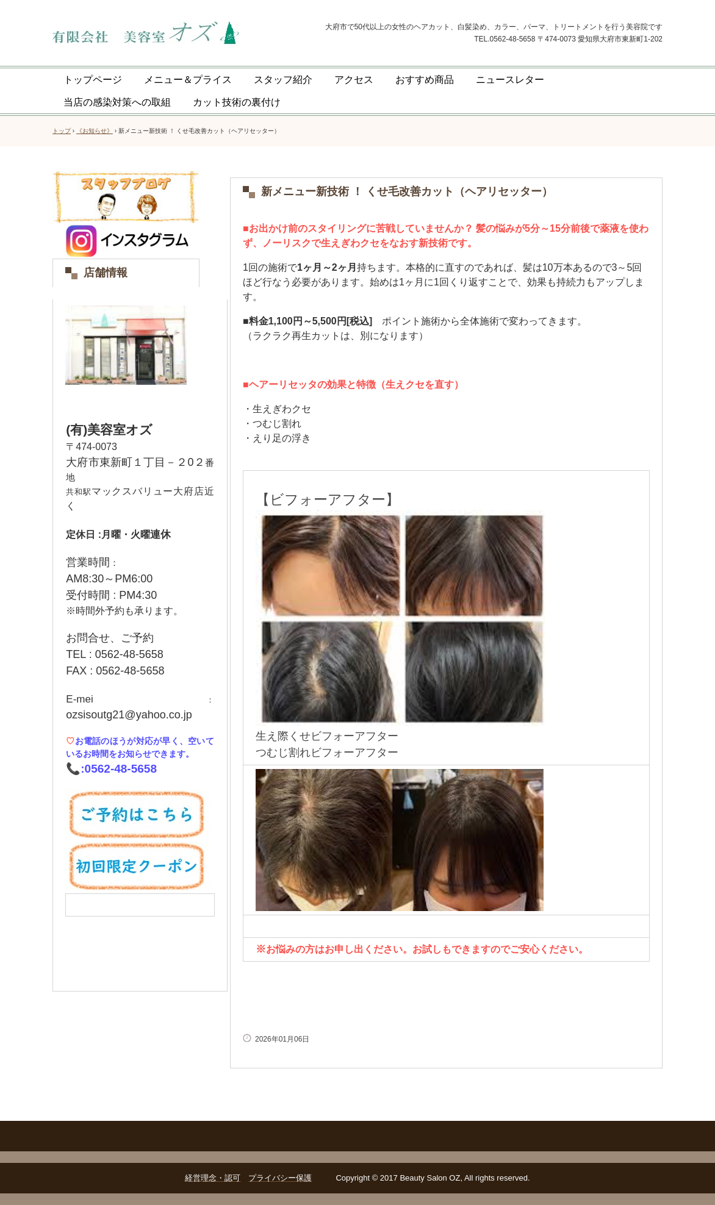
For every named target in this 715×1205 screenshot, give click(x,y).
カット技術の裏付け (237, 102)
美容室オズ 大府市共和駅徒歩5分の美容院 (172, 34)
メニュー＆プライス (188, 79)
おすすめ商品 (424, 79)
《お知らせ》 (94, 130)
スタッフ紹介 (283, 79)
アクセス (353, 79)
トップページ (92, 79)
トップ (61, 130)
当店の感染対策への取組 (117, 102)
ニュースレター (510, 79)
